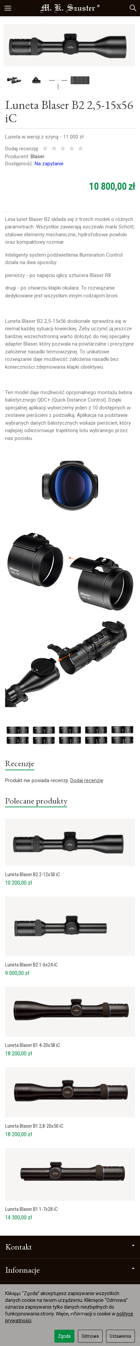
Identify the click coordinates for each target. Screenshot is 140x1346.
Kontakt (70, 1246)
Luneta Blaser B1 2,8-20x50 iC (34, 1126)
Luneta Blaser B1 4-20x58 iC (32, 1045)
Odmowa (90, 1336)
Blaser (38, 156)
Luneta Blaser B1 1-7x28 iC (31, 1209)
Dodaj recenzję (86, 780)
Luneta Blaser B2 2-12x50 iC (32, 874)
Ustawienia (120, 1336)
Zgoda (64, 1336)
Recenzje (19, 763)
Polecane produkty (36, 800)
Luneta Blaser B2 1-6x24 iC (31, 965)
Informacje (70, 1270)
